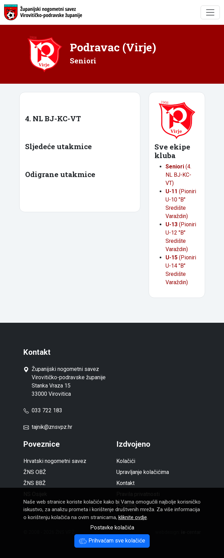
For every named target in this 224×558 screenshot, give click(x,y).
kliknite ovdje (132, 517)
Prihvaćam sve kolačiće (112, 540)
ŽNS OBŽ (34, 472)
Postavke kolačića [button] (112, 527)
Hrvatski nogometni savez (54, 461)
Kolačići (125, 461)
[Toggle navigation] (210, 12)
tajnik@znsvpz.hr (52, 427)
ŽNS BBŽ (34, 483)
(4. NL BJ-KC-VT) (178, 174)
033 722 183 (42, 410)
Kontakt (125, 483)
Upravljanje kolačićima (142, 472)
